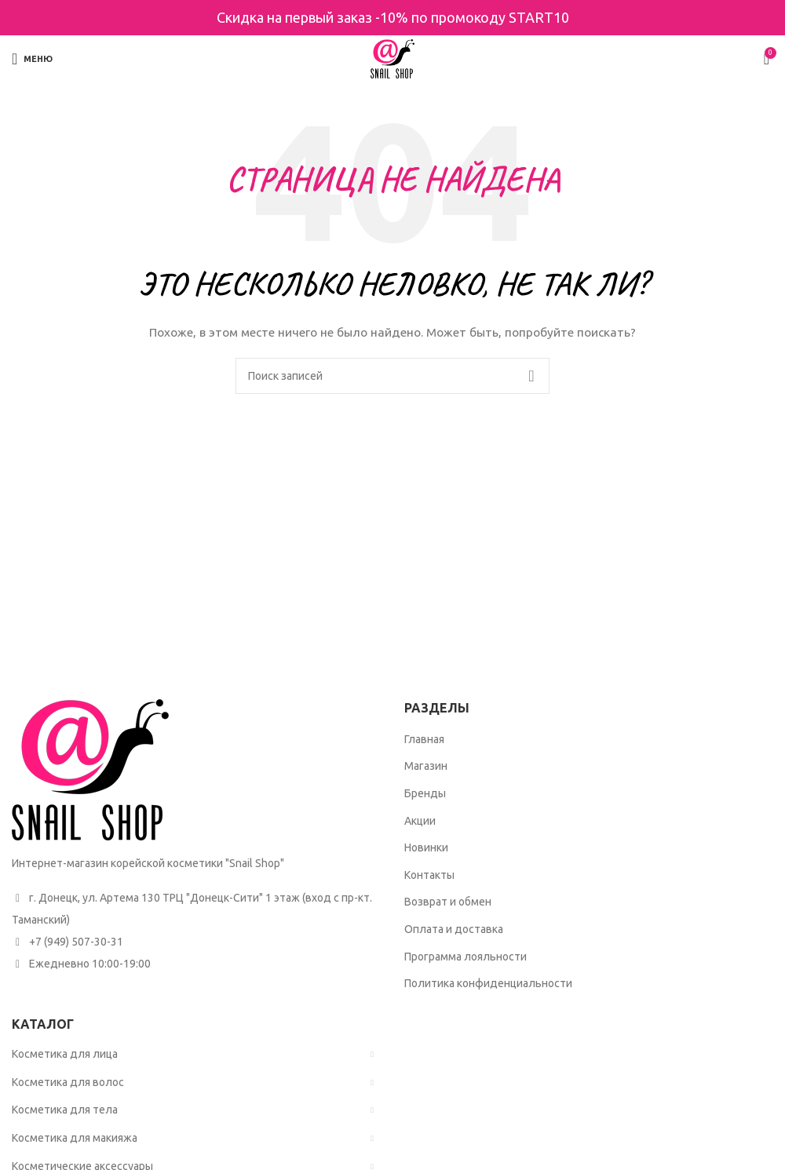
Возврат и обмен (447, 901)
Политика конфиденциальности (488, 983)
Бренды (425, 793)
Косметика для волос (68, 1082)
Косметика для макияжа (74, 1138)
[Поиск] (393, 376)
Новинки (426, 847)
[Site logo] (392, 58)
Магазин (425, 766)
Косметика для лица (65, 1054)
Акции (420, 821)
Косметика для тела (65, 1109)
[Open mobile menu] (32, 59)
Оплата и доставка (453, 929)
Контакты (429, 875)
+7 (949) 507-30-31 (76, 941)
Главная (424, 739)
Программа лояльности (465, 956)
